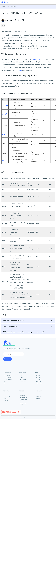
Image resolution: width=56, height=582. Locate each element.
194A (6, 105)
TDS (3, 35)
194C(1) (4, 114)
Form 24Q (18, 70)
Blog (5, 394)
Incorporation (23, 381)
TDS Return (23, 379)
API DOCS (39, 384)
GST (5, 381)
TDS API (38, 379)
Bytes (5, 398)
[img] (15, 20)
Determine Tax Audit (24, 400)
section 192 (37, 59)
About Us (38, 394)
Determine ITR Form (24, 403)
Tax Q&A (6, 400)
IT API (38, 375)
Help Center (7, 396)
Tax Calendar (23, 397)
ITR (21, 375)
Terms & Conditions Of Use (8, 417)
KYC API (38, 381)
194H (3, 135)
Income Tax (9, 377)
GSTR (21, 377)
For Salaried (9, 377)
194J (3, 160)
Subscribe (7, 359)
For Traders (9, 379)
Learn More (18, 349)
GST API (38, 377)
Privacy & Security (20, 417)
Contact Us (39, 396)
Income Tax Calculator (23, 394)
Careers (38, 398)
